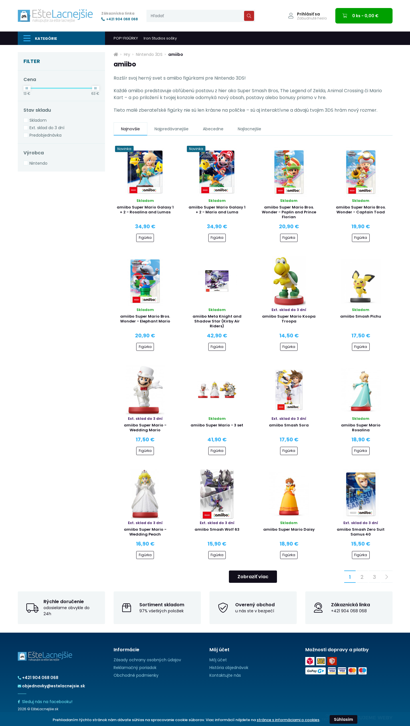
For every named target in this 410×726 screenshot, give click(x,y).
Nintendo (38, 163)
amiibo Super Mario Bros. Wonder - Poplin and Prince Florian (289, 212)
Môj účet (218, 660)
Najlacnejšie (249, 129)
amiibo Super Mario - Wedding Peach (145, 532)
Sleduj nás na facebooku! (45, 702)
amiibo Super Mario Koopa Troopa (289, 319)
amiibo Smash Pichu (360, 316)
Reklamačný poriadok (135, 667)
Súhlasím (343, 719)
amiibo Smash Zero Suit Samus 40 (361, 532)
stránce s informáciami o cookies (288, 720)
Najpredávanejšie (172, 129)
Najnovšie (130, 129)
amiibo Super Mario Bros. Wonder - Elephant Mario (145, 319)
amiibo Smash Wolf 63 (217, 529)
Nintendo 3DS (149, 54)
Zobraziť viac (252, 576)
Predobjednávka (45, 135)
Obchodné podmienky (136, 675)
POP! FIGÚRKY (126, 38)
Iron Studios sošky (160, 38)
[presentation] (200, 16)
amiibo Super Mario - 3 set (217, 425)
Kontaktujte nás (225, 675)
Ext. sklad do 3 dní (46, 128)
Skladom (38, 120)
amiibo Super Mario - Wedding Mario (145, 427)
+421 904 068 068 (119, 19)
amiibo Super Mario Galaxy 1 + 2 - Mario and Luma (217, 209)
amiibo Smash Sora (289, 425)
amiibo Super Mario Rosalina (361, 427)
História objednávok (228, 667)
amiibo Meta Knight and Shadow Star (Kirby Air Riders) (217, 321)
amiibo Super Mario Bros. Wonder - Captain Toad (361, 209)
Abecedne (213, 129)
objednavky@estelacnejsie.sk (51, 686)
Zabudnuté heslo (312, 18)
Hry (127, 54)
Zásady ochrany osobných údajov (147, 660)
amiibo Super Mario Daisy (289, 529)
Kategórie (40, 38)
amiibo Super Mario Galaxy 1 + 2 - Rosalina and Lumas (145, 209)
